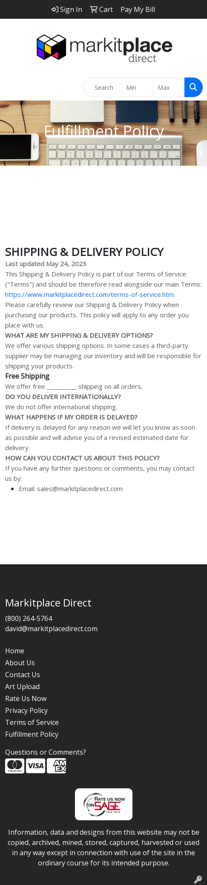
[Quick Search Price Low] (137, 87)
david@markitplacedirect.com (51, 628)
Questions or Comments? (45, 752)
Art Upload (22, 686)
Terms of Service (32, 722)
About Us (20, 662)
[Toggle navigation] (13, 87)
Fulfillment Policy (31, 734)
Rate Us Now (25, 698)
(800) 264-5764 (28, 618)
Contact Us (22, 674)
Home (14, 650)
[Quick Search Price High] (169, 87)
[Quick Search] (102, 87)
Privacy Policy (26, 710)
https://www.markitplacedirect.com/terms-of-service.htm (89, 294)
